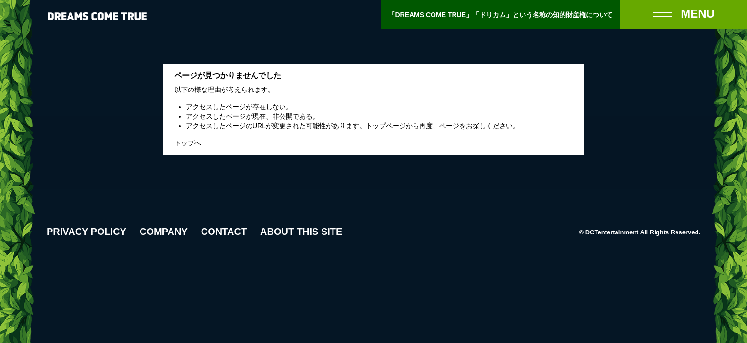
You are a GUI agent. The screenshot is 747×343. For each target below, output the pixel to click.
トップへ (187, 143)
